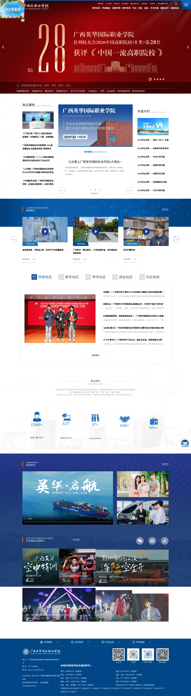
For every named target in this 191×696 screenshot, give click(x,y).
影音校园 (125, 4)
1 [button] (150, 79)
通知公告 (117, 4)
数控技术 (49, 91)
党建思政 (100, 4)
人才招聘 (109, 4)
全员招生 (152, 4)
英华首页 (96, 8)
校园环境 (116, 8)
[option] (95, 47)
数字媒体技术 (138, 91)
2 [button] (154, 79)
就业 (146, 8)
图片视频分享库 (163, 4)
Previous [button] (3, 47)
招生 (140, 8)
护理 (102, 91)
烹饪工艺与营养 (78, 91)
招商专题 (144, 4)
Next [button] (188, 47)
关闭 (22, 20)
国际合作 (164, 8)
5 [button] (163, 79)
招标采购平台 (134, 4)
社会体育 (111, 91)
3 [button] (157, 79)
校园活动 (175, 8)
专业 (134, 8)
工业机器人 (92, 91)
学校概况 (106, 8)
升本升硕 (154, 8)
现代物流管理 (124, 91)
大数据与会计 (62, 91)
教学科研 (126, 8)
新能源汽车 (37, 91)
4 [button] (160, 79)
